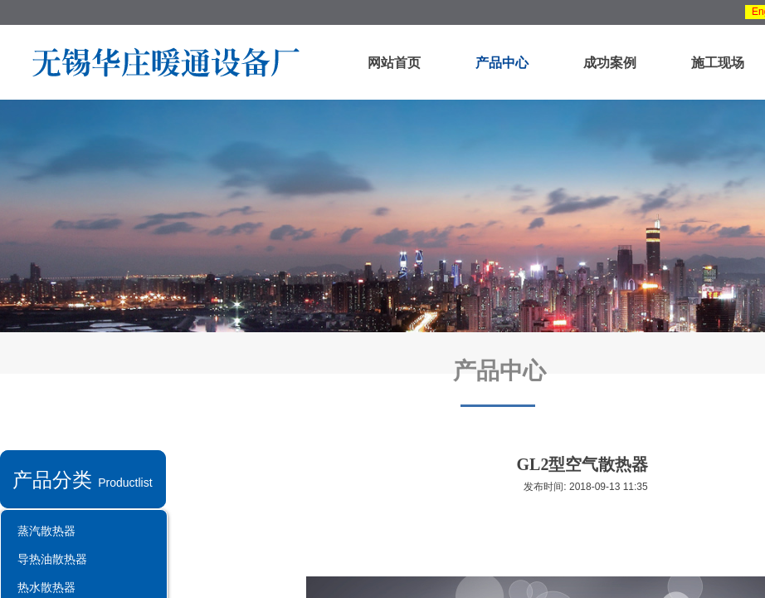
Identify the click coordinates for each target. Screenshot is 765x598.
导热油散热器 (52, 559)
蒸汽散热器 (46, 530)
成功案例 (609, 63)
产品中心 (502, 63)
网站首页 (394, 63)
